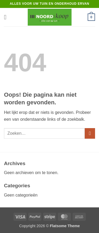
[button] (7, 17)
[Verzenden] (90, 133)
